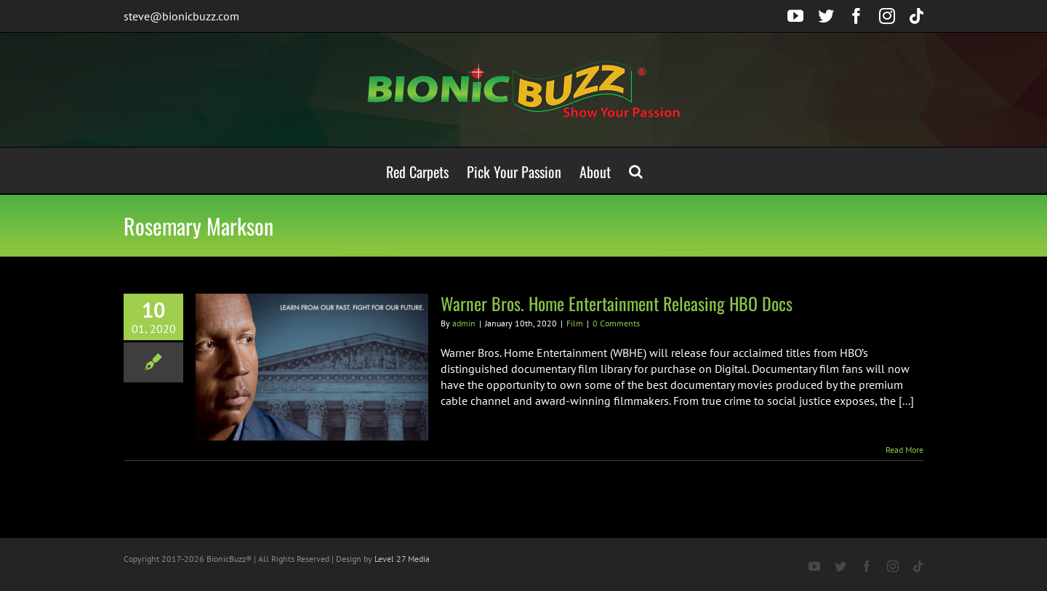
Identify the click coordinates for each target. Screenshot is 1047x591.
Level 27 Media (402, 558)
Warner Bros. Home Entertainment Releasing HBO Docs (617, 303)
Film (574, 323)
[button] (636, 170)
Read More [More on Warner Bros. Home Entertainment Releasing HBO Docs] (904, 449)
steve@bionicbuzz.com (181, 16)
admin (464, 323)
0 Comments (616, 323)
